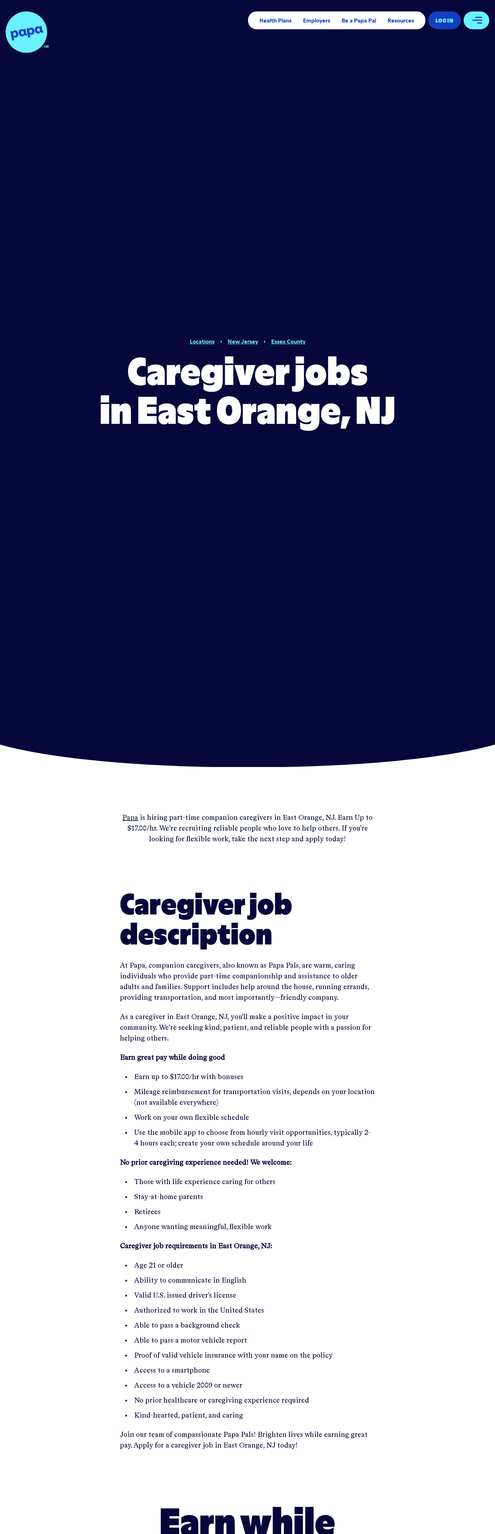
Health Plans (275, 20)
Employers (316, 20)
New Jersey (243, 341)
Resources (401, 20)
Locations (202, 341)
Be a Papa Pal (359, 20)
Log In (444, 20)
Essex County (288, 341)
